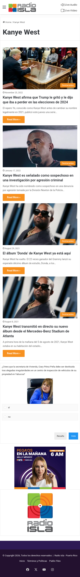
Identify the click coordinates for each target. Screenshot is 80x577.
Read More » (13, 119)
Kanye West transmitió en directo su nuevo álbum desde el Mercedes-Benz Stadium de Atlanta (36, 331)
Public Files (55, 561)
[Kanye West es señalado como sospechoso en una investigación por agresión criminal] (40, 146)
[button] (40, 391)
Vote (73, 436)
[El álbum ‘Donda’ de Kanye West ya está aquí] (40, 224)
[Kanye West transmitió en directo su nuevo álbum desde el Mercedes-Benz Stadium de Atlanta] (40, 297)
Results (60, 436)
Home (7, 22)
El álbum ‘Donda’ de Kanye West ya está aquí (37, 253)
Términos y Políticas (37, 561)
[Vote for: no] (40, 417)
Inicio (22, 561)
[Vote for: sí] (40, 394)
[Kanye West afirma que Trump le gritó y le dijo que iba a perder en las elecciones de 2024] (40, 68)
